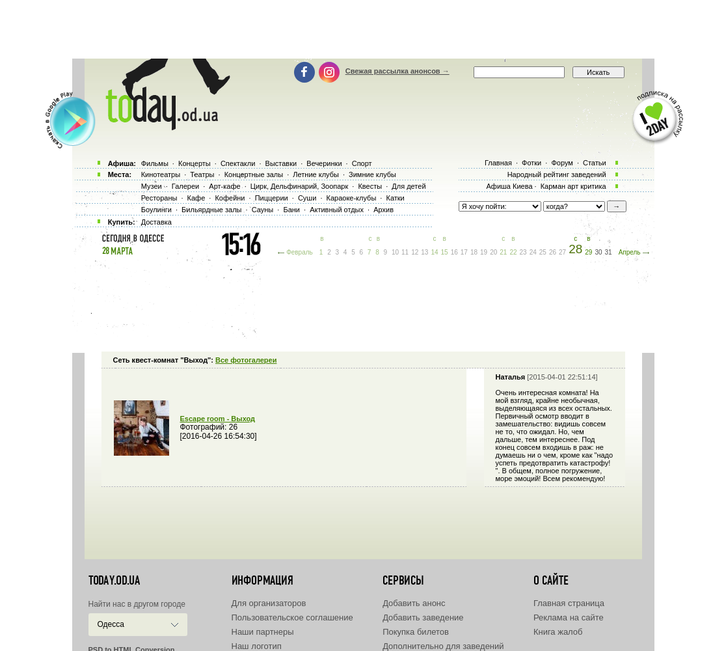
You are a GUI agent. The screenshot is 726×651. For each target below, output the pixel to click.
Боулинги (156, 210)
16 (454, 252)
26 (552, 252)
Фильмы (154, 163)
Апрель (630, 252)
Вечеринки (324, 163)
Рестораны (159, 198)
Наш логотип (257, 646)
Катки (395, 198)
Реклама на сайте (568, 617)
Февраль (299, 252)
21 (503, 252)
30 (598, 252)
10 (395, 252)
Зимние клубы (372, 174)
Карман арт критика (573, 186)
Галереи (185, 186)
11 (405, 252)
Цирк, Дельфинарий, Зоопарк (299, 186)
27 (562, 252)
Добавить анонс (414, 603)
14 (434, 252)
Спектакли (238, 163)
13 (424, 252)
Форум (561, 163)
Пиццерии (271, 198)
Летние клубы (316, 174)
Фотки (531, 163)
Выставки (281, 163)
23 (523, 252)
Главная (498, 163)
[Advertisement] (363, 29)
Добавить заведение (423, 617)
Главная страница (568, 603)
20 (493, 252)
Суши (307, 198)
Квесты (370, 186)
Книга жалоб (558, 632)
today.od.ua (114, 581)
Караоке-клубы (352, 198)
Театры (202, 174)
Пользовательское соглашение (292, 617)
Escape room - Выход (218, 418)
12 (414, 252)
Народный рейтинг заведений (556, 174)
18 (473, 252)
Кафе (196, 198)
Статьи (594, 163)
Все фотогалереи (245, 360)
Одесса (111, 624)
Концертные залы (253, 174)
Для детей (408, 186)
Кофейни (230, 198)
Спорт (362, 163)
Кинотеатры (160, 174)
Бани (291, 210)
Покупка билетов (416, 632)
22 (513, 252)
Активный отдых (337, 210)
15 (444, 252)
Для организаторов (269, 603)
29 (588, 252)
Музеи (151, 186)
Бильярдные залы (211, 210)
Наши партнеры (263, 632)
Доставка (156, 222)
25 (542, 252)
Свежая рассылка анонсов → (397, 71)
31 (608, 252)
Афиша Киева (509, 186)
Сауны (263, 210)
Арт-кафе (224, 186)
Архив (383, 210)
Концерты (194, 163)
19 (483, 252)
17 (464, 252)
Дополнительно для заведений (443, 646)
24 (533, 252)
